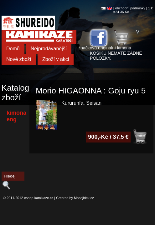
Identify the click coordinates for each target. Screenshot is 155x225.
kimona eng (16, 116)
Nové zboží (18, 59)
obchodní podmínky (130, 8)
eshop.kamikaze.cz (39, 198)
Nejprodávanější (49, 48)
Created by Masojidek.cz (75, 198)
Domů (13, 48)
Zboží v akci (55, 59)
